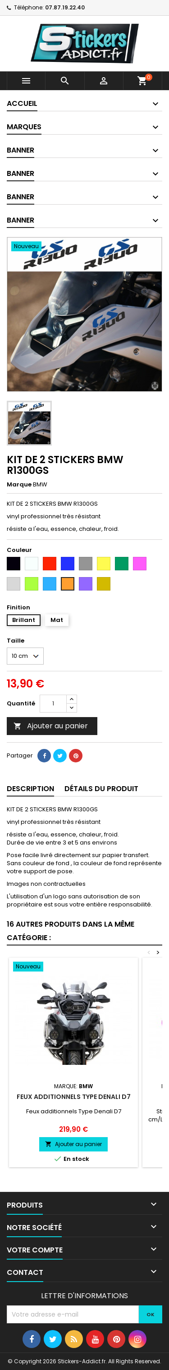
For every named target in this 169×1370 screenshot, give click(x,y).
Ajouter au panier (51, 726)
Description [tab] (30, 788)
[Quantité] (53, 704)
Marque (19, 485)
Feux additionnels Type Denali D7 (74, 1096)
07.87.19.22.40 (65, 7)
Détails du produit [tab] (101, 788)
